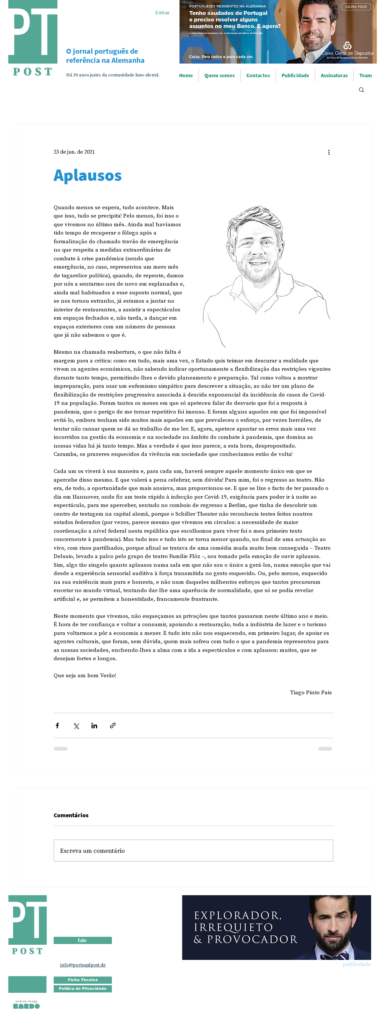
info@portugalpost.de (83, 965)
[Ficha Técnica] (83, 980)
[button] (361, 89)
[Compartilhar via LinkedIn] (94, 725)
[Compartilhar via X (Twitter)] (75, 725)
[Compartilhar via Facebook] (57, 725)
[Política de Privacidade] (83, 988)
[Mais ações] (328, 151)
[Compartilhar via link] (112, 725)
